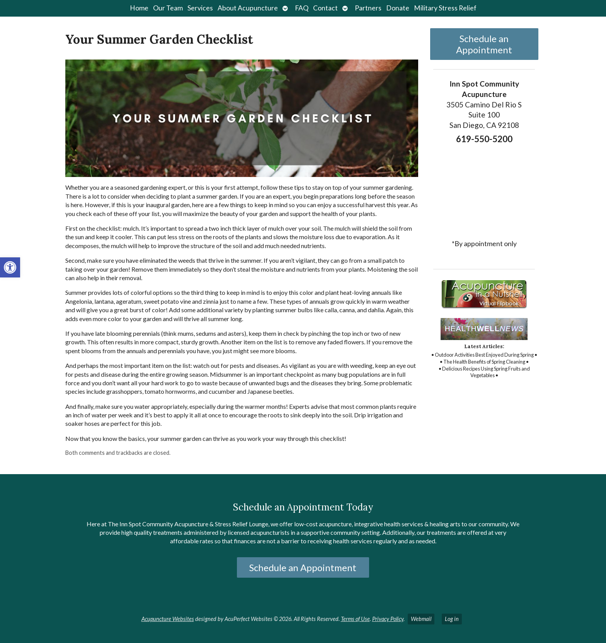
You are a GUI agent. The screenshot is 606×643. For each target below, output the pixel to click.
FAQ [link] (301, 8)
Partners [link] (368, 8)
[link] (10, 267)
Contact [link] (325, 8)
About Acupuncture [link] (248, 8)
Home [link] (139, 8)
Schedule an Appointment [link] (484, 44)
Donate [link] (397, 8)
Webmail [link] (421, 619)
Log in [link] (452, 619)
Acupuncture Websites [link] (167, 619)
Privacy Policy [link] (387, 619)
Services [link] (200, 8)
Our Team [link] (168, 8)
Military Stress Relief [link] (445, 8)
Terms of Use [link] (355, 619)
